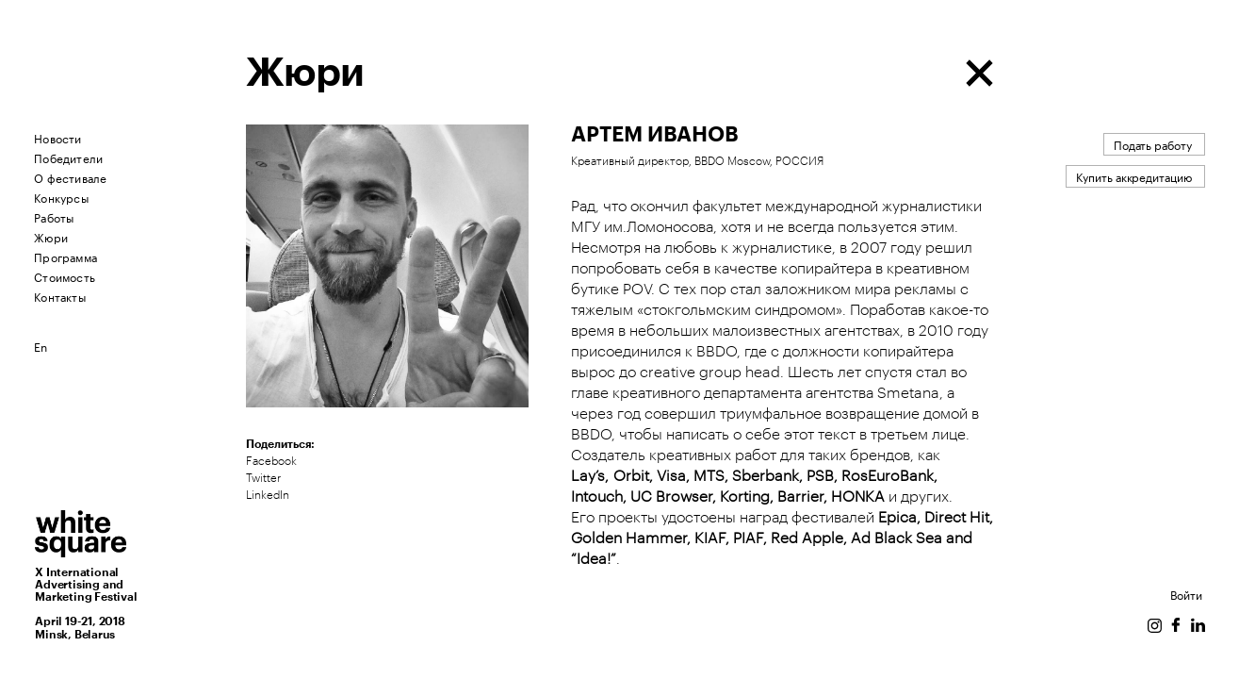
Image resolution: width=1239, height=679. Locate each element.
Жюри (51, 236)
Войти (1186, 594)
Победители (68, 157)
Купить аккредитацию (1133, 176)
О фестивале (70, 177)
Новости (57, 137)
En (40, 346)
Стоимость (64, 276)
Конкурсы (61, 197)
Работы (53, 216)
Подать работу (1153, 144)
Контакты (60, 296)
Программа (65, 256)
